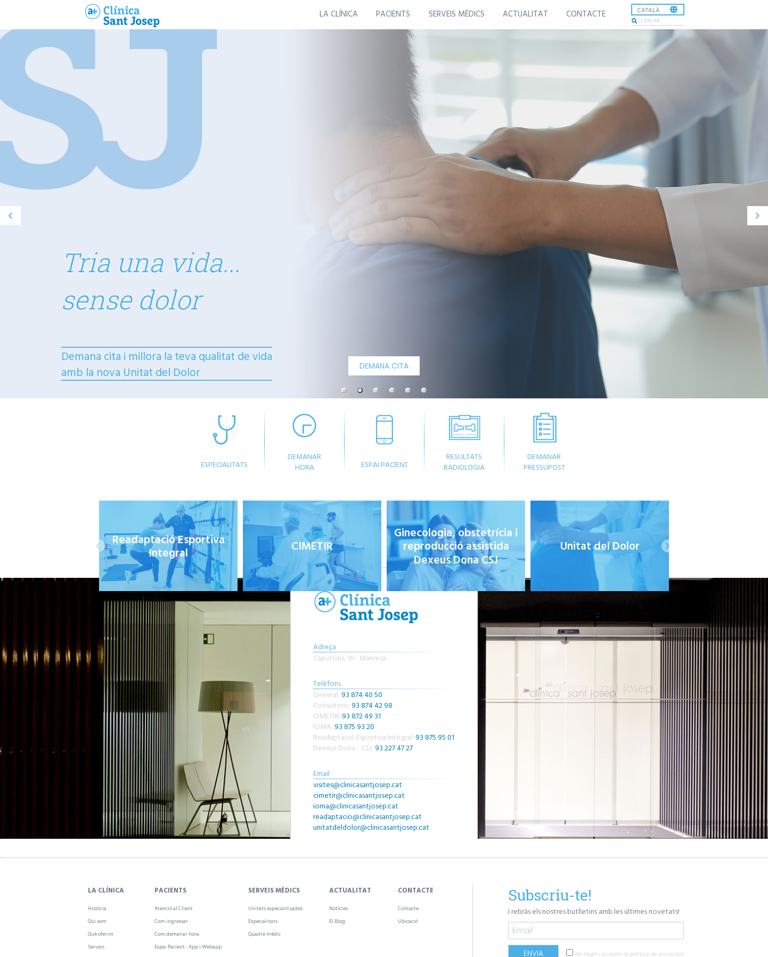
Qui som (97, 921)
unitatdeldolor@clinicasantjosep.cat (371, 826)
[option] (384, 215)
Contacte (408, 908)
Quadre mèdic (264, 934)
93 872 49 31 (361, 715)
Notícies (338, 908)
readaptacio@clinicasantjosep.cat (367, 816)
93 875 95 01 (434, 736)
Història (97, 908)
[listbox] (657, 9)
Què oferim (100, 934)
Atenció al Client (173, 908)
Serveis (96, 947)
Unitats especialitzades (275, 908)
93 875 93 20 (354, 726)
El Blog (337, 921)
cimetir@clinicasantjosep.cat (359, 794)
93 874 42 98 (372, 704)
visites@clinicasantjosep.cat (357, 784)
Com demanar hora (176, 934)
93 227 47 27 (394, 747)
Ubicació (408, 921)
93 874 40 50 (361, 694)
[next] (757, 215)
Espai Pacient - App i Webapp (188, 947)
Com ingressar (171, 921)
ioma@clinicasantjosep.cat (355, 805)
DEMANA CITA (384, 366)
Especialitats (262, 921)
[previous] (10, 215)
